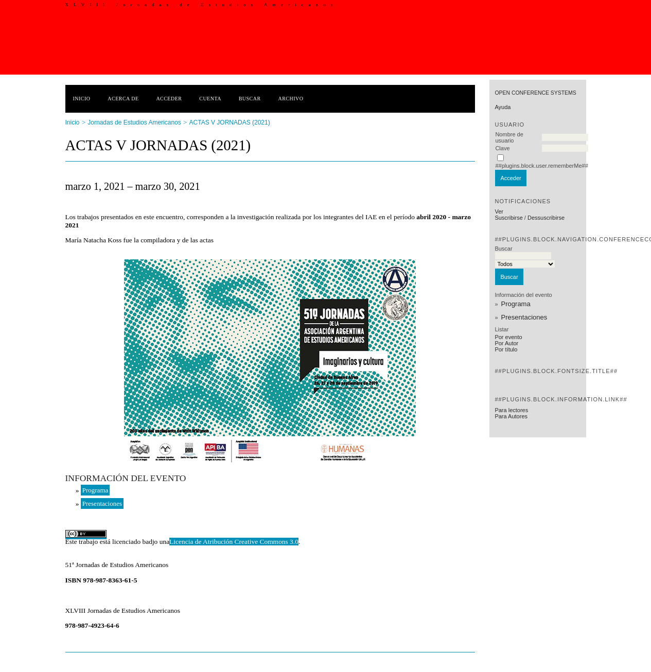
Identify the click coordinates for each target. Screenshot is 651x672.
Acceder (169, 98)
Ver (499, 211)
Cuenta (210, 98)
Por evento (508, 337)
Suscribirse (508, 218)
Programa (516, 304)
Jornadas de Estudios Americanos (134, 122)
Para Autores (511, 416)
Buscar (250, 98)
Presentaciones (524, 317)
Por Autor (506, 343)
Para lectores (511, 410)
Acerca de (123, 98)
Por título (506, 349)
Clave (502, 148)
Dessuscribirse (546, 218)
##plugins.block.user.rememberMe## (541, 166)
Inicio (82, 98)
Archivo (290, 98)
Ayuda (503, 107)
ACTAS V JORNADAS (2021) (229, 122)
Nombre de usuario (509, 137)
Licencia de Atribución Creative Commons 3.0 (233, 541)
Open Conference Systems (535, 93)
